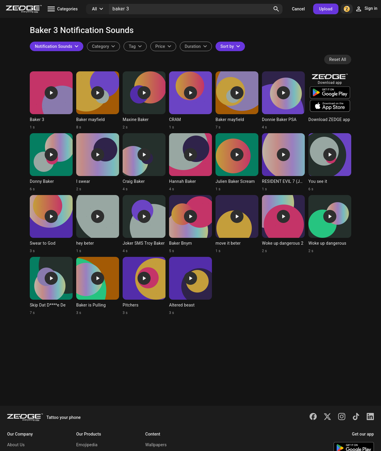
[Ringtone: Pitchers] (144, 286)
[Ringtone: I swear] (97, 162)
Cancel (298, 9)
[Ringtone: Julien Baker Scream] (237, 162)
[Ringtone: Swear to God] (51, 224)
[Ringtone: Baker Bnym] (190, 224)
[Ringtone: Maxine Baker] (144, 100)
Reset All (337, 59)
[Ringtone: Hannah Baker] (190, 162)
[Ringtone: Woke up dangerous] (329, 224)
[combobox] (135, 46)
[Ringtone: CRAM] (190, 100)
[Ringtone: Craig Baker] (144, 162)
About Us (16, 444)
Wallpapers (156, 444)
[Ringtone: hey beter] (97, 224)
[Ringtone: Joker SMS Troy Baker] (144, 224)
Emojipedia (87, 444)
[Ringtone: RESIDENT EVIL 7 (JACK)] (283, 162)
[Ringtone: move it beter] (237, 224)
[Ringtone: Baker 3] (51, 100)
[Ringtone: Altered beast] (190, 286)
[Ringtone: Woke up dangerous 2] (283, 224)
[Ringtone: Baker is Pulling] (97, 286)
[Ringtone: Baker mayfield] (97, 100)
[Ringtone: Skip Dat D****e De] (51, 286)
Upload (325, 9)
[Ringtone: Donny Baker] (51, 162)
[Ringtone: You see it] (329, 162)
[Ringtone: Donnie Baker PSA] (283, 100)
